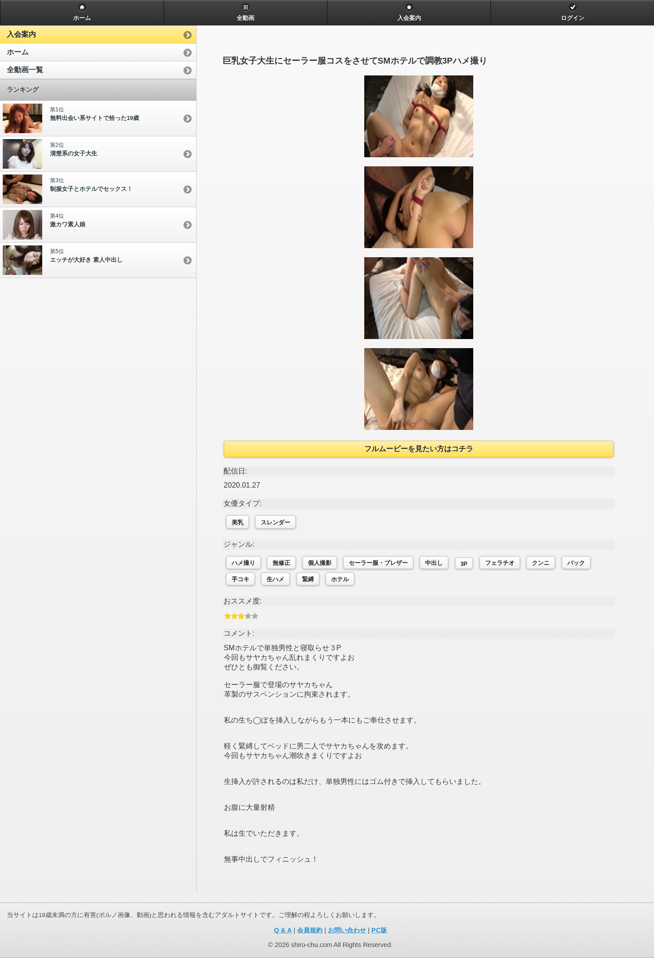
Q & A (283, 930)
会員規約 (309, 930)
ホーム (18, 52)
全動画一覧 (25, 70)
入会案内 (21, 34)
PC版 (379, 930)
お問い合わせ (347, 930)
